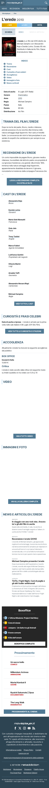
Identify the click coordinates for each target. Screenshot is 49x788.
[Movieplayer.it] (14, 3)
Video (20, 32)
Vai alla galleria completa (24, 501)
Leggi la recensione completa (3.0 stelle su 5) (24, 181)
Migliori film (28, 8)
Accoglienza (12, 75)
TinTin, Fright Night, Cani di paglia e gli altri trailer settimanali (28, 582)
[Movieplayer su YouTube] (29, 728)
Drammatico (23, 95)
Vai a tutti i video (24, 436)
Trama (9, 64)
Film (15, 13)
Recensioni (15, 8)
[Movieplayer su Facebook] (15, 728)
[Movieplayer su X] (20, 728)
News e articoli (13, 83)
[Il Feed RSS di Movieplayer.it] (33, 728)
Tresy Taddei (14, 236)
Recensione (11, 66)
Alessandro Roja (15, 201)
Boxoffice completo (24, 644)
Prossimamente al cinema (24, 712)
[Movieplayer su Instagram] (24, 728)
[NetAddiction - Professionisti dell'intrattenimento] (30, 765)
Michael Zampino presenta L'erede (28, 561)
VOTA (39, 25)
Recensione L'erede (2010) (24, 539)
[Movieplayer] (24, 723)
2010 (20, 98)
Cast (9, 69)
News (4, 8)
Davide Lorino (14, 210)
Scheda (8, 32)
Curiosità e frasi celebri (16, 72)
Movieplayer (6, 13)
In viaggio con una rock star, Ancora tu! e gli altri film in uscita (28, 522)
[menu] (3, 3)
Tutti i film (42, 8)
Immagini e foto (13, 80)
